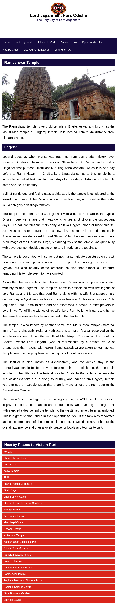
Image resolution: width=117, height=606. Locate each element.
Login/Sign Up (62, 49)
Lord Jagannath (24, 42)
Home (6, 42)
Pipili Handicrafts (92, 42)
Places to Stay (68, 42)
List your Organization (36, 49)
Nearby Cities (11, 49)
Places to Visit (46, 42)
